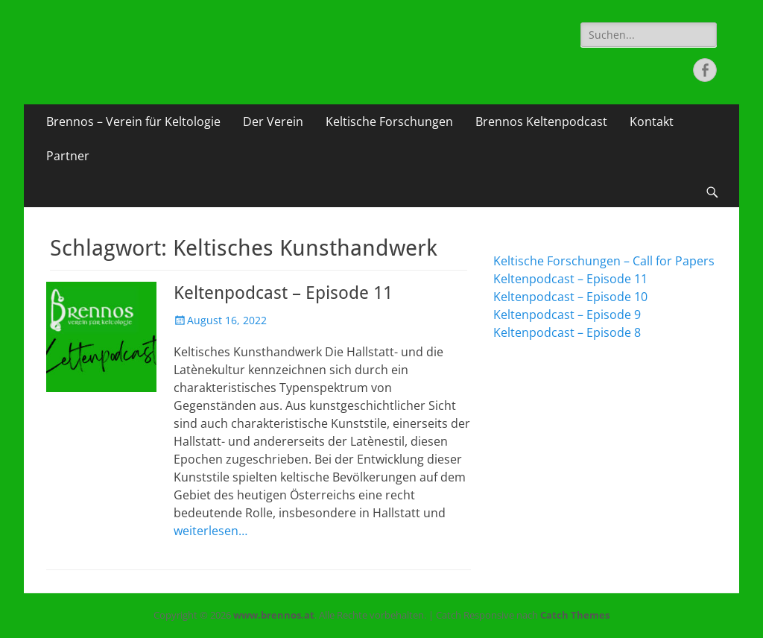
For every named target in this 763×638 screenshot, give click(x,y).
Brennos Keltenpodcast (541, 121)
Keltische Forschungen (389, 121)
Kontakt (652, 121)
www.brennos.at (273, 615)
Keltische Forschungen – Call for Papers (604, 261)
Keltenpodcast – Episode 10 (570, 296)
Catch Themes (575, 615)
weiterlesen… (210, 530)
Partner (67, 156)
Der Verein (273, 121)
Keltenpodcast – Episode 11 (283, 292)
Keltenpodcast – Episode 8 (567, 332)
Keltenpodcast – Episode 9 (567, 314)
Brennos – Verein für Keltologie (133, 121)
